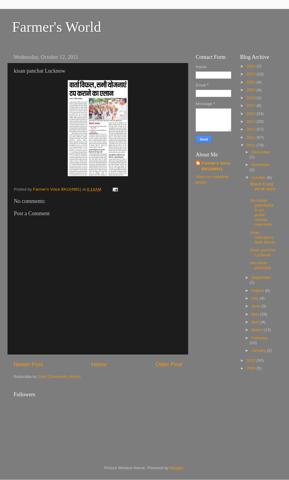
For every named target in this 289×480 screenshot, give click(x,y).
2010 (251, 360)
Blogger (177, 468)
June (256, 306)
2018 (251, 97)
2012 (251, 137)
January (259, 350)
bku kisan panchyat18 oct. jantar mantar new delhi (261, 212)
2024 (251, 66)
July (255, 298)
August (258, 290)
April (256, 322)
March (257, 330)
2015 (251, 113)
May (255, 314)
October (259, 177)
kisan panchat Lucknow (262, 252)
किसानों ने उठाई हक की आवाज (262, 187)
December (260, 152)
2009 (251, 368)
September (261, 277)
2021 (251, 82)
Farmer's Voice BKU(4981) (216, 166)
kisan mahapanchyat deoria (262, 237)
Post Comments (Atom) (60, 376)
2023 (251, 74)
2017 (251, 105)
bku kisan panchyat (260, 265)
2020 (251, 90)
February (259, 338)
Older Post (168, 364)
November (260, 164)
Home (99, 364)
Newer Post (28, 364)
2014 (251, 121)
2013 (251, 129)
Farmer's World (56, 27)
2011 (251, 145)
